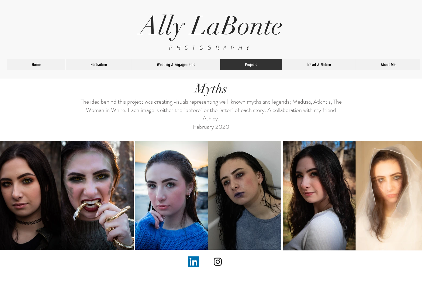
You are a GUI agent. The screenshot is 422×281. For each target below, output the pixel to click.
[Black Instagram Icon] (217, 261)
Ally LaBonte (211, 26)
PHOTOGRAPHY (211, 47)
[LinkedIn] (193, 261)
